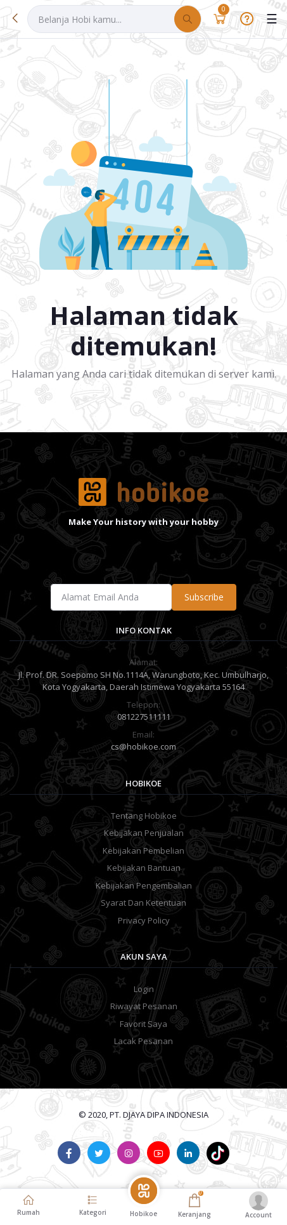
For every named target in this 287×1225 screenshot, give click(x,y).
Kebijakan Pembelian (143, 850)
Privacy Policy (144, 920)
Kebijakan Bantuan (144, 867)
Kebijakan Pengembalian (144, 885)
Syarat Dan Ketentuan (143, 902)
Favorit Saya (143, 1024)
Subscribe (204, 597)
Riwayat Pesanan (143, 1006)
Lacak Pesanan (143, 1041)
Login (144, 989)
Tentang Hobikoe (144, 815)
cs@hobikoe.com (143, 746)
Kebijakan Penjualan (144, 832)
